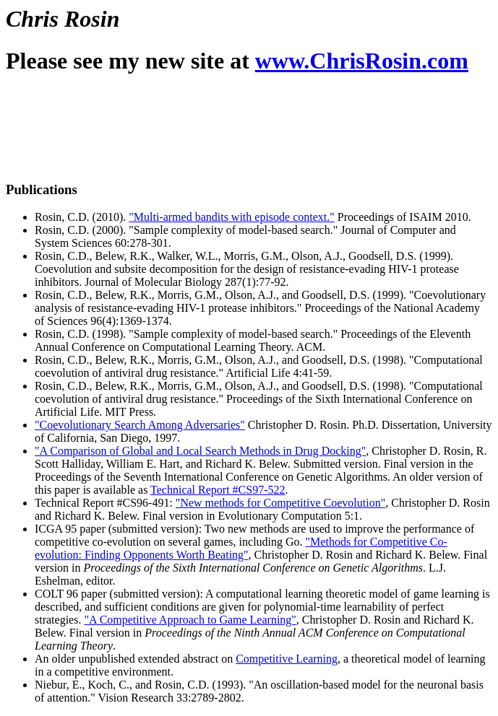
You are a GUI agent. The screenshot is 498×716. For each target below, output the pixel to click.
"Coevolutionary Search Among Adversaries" (140, 425)
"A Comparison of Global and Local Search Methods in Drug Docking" (200, 451)
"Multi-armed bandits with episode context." (232, 217)
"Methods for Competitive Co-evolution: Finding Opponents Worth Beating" (241, 548)
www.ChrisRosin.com (361, 61)
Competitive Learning (287, 658)
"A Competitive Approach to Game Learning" (190, 620)
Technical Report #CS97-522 (217, 490)
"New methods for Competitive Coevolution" (280, 503)
